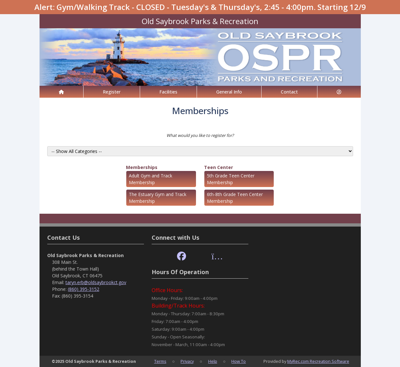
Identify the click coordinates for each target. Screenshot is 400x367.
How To (238, 361)
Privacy (187, 361)
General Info (229, 92)
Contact (289, 92)
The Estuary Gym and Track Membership (157, 197)
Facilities (168, 92)
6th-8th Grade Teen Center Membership (235, 197)
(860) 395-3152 (83, 289)
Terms (160, 361)
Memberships (141, 167)
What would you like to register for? (200, 135)
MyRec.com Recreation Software (318, 361)
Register (111, 92)
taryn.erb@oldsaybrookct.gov (96, 282)
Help (212, 361)
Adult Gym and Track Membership (150, 179)
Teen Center (218, 167)
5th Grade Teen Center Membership (230, 179)
